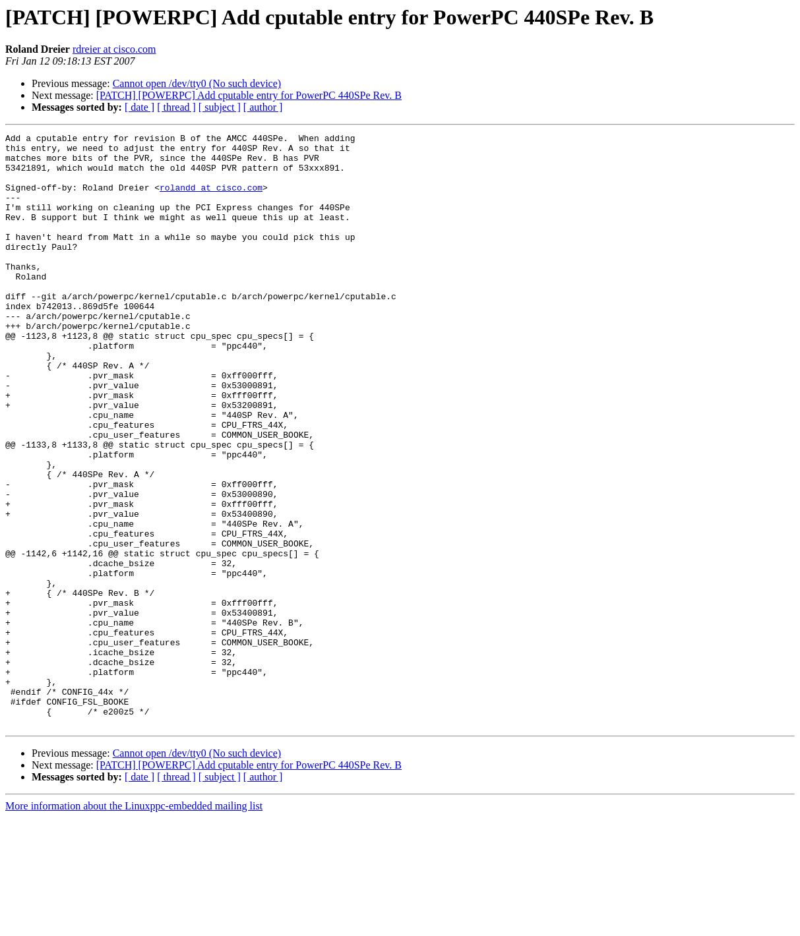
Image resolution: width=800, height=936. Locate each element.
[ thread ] (176, 107)
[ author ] (263, 107)
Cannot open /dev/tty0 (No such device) (197, 83)
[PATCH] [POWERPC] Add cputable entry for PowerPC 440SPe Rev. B (249, 95)
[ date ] (139, 107)
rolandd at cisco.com (211, 199)
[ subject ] (220, 107)
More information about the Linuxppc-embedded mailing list (133, 924)
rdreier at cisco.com (114, 49)
